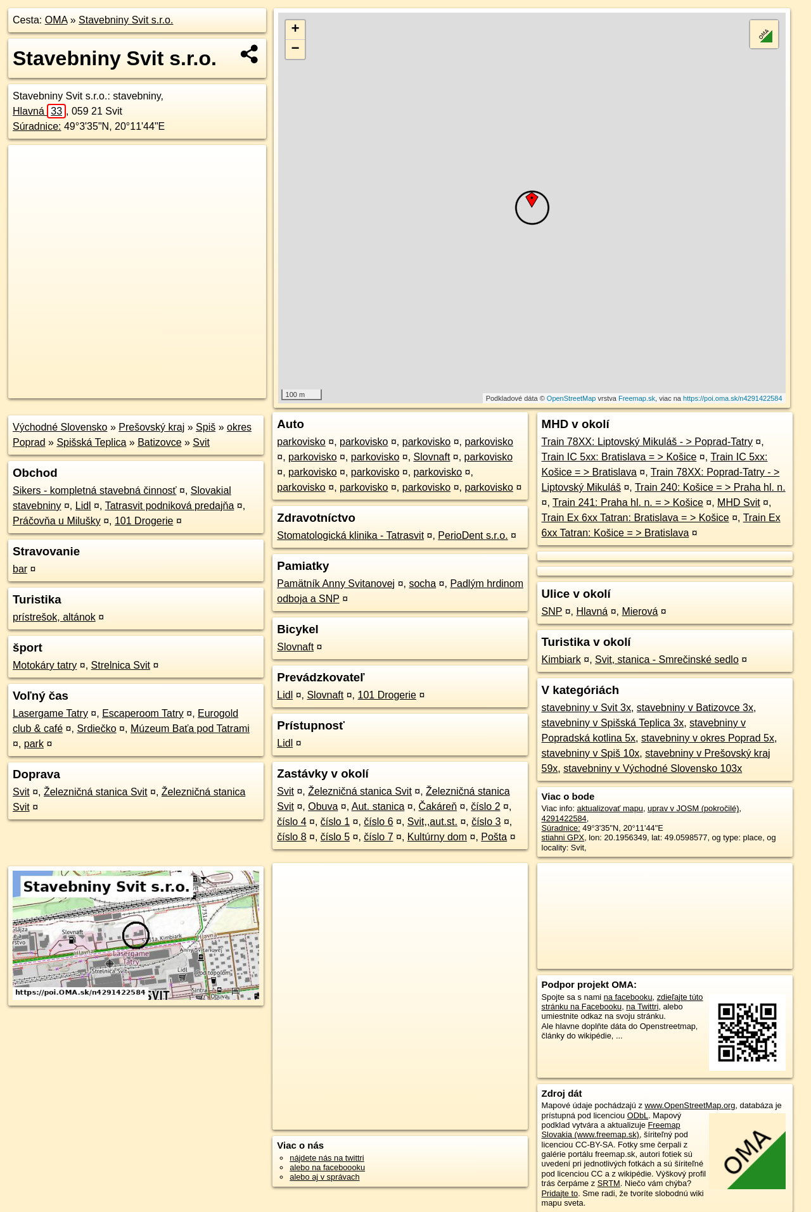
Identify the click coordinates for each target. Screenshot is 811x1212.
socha (422, 583)
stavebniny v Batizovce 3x (695, 707)
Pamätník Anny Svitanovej (336, 583)
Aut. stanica (378, 806)
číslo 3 (486, 821)
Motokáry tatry (45, 665)
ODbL (637, 1115)
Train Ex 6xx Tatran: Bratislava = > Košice (635, 517)
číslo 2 (485, 806)
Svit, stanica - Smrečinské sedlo (667, 659)
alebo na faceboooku (327, 1167)
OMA (56, 20)
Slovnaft (432, 456)
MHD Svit (738, 502)
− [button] (295, 49)
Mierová (640, 611)
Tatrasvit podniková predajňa (169, 505)
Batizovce (159, 442)
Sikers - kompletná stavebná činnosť (95, 490)
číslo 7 (378, 836)
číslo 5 (335, 836)
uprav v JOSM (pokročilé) (693, 808)
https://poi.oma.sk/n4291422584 (732, 398)
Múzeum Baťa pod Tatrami (190, 728)
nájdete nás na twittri (327, 1158)
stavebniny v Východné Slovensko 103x (652, 768)
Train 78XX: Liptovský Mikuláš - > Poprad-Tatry (647, 441)
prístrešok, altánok (54, 617)
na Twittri (642, 1006)
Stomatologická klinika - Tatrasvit (350, 535)
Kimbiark (561, 659)
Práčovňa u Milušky (57, 520)
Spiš (205, 427)
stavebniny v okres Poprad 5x (707, 738)
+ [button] (295, 29)
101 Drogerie (144, 520)
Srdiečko (96, 728)
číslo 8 (291, 836)
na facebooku (628, 997)
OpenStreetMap (571, 398)
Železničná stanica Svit (96, 791)
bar (20, 569)
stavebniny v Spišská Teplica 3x (613, 722)
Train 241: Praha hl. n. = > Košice (627, 502)
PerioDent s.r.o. (473, 535)
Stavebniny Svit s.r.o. (126, 20)
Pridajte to (560, 1193)
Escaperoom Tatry (143, 713)
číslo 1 (335, 821)
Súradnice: (37, 126)
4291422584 (564, 818)
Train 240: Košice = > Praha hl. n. (710, 487)
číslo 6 (378, 821)
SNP (552, 611)
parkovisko (301, 441)
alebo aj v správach (324, 1177)
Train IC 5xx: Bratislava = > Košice (619, 456)
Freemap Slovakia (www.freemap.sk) (611, 1129)
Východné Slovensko (60, 427)
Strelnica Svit (120, 665)
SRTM (608, 1183)
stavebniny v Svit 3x (586, 707)
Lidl (83, 505)
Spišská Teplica (91, 442)
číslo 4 (291, 821)
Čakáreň (438, 806)
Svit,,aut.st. (432, 821)
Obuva (323, 806)
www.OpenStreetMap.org (689, 1105)
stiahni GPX (563, 837)
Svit (201, 442)
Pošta (494, 836)
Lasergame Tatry (50, 713)
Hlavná (39, 111)
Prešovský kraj (151, 427)
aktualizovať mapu (610, 808)
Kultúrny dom (437, 836)
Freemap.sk (636, 398)
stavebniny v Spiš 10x (591, 753)
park (34, 743)
